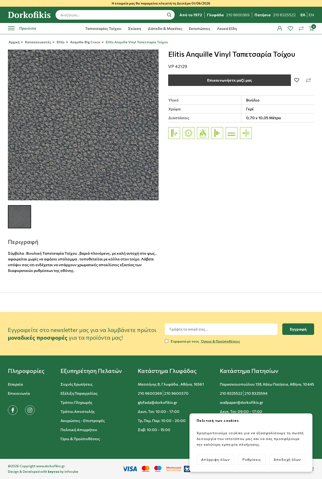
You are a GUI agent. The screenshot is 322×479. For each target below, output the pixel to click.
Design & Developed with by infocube (43, 471)
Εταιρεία (15, 384)
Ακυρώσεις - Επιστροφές (83, 420)
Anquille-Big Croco (84, 42)
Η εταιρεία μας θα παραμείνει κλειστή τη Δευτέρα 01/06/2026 (161, 3)
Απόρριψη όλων (215, 459)
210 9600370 (176, 393)
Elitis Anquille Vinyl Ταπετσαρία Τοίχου (136, 42)
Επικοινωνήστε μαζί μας (229, 80)
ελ (302, 14)
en (311, 14)
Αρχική (14, 42)
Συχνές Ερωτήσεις (77, 384)
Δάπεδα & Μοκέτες (165, 28)
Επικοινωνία (19, 393)
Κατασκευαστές (37, 42)
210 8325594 (255, 393)
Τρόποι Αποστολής (78, 411)
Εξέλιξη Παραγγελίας (79, 393)
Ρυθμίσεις (252, 459)
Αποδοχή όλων (287, 459)
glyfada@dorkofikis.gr (157, 402)
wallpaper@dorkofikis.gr (241, 402)
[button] (26, 371)
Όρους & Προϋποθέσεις (220, 341)
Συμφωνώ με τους (205, 341)
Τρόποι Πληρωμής (76, 402)
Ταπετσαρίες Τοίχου (103, 28)
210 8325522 (231, 393)
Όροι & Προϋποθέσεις (80, 438)
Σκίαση (134, 28)
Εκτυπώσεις (199, 28)
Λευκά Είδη (227, 28)
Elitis (60, 42)
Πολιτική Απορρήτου (79, 429)
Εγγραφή (298, 329)
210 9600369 (150, 393)
